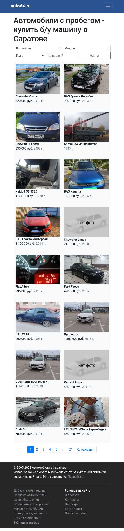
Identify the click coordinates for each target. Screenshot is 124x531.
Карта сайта (73, 509)
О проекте (72, 495)
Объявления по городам (31, 504)
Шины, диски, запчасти (30, 513)
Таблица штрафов (26, 522)
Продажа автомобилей (30, 495)
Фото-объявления (26, 500)
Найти (94, 55)
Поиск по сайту (76, 513)
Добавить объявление (30, 490)
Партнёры (72, 504)
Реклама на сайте (77, 490)
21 (71, 449)
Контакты (72, 500)
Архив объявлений (27, 518)
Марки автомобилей (28, 509)
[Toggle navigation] (108, 6)
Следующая (85, 449)
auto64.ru (21, 6)
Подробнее (75, 476)
